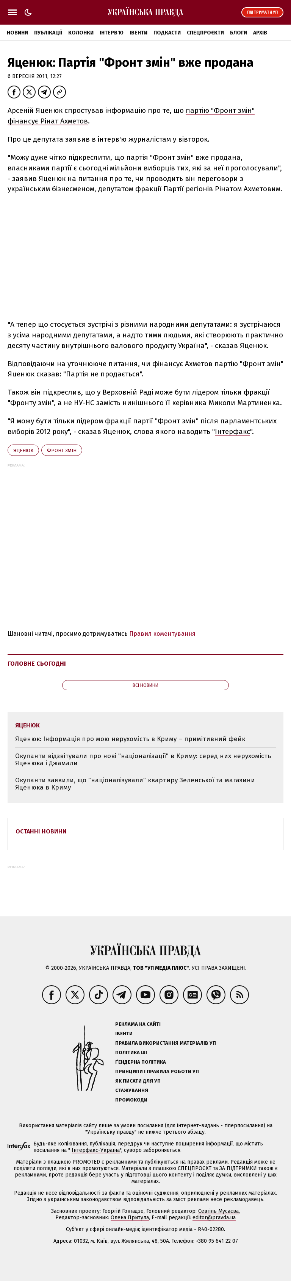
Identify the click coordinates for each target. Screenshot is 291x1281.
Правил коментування (162, 633)
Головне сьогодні (37, 663)
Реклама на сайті (138, 1024)
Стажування (131, 1090)
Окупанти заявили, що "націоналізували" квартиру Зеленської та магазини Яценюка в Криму (135, 784)
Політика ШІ (131, 1052)
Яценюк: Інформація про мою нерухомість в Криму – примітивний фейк (130, 739)
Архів (260, 33)
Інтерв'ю (112, 33)
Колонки (81, 33)
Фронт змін (62, 450)
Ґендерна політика (140, 1062)
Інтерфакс (232, 431)
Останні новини (41, 831)
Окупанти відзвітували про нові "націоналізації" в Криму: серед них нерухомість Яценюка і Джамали (143, 760)
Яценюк (23, 450)
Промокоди (131, 1100)
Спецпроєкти (205, 33)
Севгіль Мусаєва (218, 1211)
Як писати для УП (138, 1081)
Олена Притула (130, 1217)
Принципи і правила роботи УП (157, 1071)
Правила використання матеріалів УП (165, 1043)
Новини (17, 33)
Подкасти (167, 33)
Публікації (48, 33)
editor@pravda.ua (214, 1217)
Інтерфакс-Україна (96, 1150)
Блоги (238, 33)
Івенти (138, 33)
